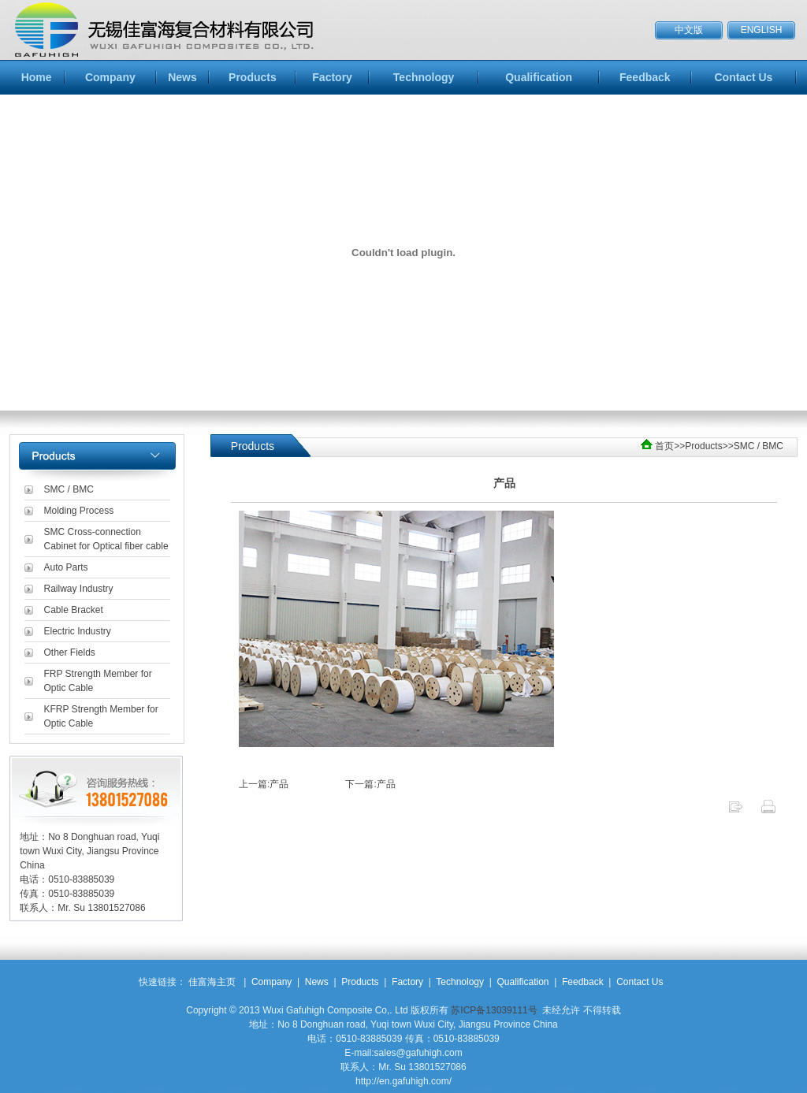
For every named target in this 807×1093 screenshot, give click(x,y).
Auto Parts (66, 567)
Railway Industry (78, 588)
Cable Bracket (73, 609)
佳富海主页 (212, 981)
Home (36, 77)
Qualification (538, 77)
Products (253, 77)
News (182, 77)
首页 (664, 446)
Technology (424, 77)
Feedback (645, 77)
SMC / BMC (69, 489)
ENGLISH (762, 29)
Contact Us (743, 77)
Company (110, 77)
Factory (332, 77)
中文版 (689, 29)
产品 (279, 784)
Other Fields (69, 652)
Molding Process (79, 510)
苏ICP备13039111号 (494, 1010)
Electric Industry (77, 631)
